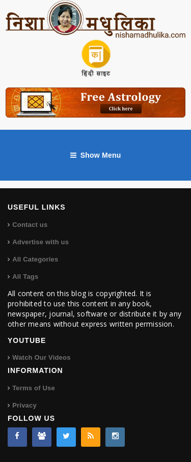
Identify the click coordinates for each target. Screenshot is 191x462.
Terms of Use (33, 388)
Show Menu (95, 155)
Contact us (29, 224)
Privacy (24, 405)
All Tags (25, 276)
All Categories (35, 259)
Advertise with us (40, 242)
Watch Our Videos (41, 357)
